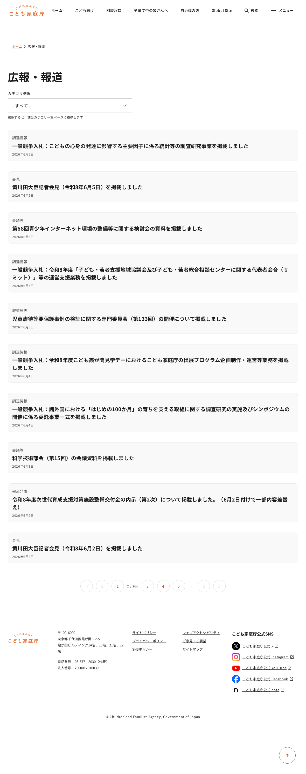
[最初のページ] (86, 586)
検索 (251, 10)
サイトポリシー (144, 632)
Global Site (222, 10)
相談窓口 (113, 10)
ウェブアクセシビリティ (201, 632)
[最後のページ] (219, 586)
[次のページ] (204, 586)
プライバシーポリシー (149, 640)
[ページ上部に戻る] (287, 755)
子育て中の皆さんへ (151, 10)
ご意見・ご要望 (194, 640)
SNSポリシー (142, 649)
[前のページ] (102, 586)
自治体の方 (189, 10)
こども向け (84, 10)
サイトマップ (193, 649)
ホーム (57, 10)
